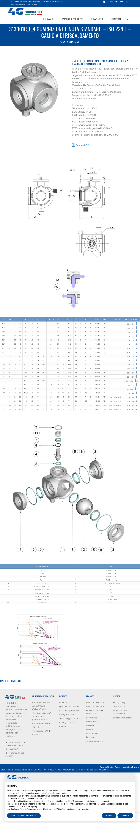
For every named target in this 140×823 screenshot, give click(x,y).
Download (99, 19)
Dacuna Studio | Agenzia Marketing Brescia (119, 767)
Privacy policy (119, 702)
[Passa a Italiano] (116, 1)
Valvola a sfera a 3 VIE (70, 42)
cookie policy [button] (61, 793)
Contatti (116, 19)
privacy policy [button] (31, 806)
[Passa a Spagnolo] (121, 1)
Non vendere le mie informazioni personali (91, 801)
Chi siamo (51, 19)
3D (137, 381)
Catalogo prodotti (75, 19)
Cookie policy (119, 706)
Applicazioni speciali (95, 741)
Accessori (90, 725)
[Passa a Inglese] (111, 1)
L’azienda (63, 702)
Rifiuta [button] (109, 815)
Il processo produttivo (69, 710)
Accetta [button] (125, 815)
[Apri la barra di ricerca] (128, 19)
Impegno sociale (66, 714)
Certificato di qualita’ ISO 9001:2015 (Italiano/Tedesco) (41, 716)
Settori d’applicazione (68, 718)
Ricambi (89, 729)
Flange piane (92, 721)
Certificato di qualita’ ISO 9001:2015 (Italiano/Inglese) (41, 705)
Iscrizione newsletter (122, 717)
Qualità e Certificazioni (69, 706)
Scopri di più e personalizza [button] (23, 815)
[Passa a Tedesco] (126, 1)
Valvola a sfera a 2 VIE (96, 702)
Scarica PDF (80, 145)
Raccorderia (91, 717)
